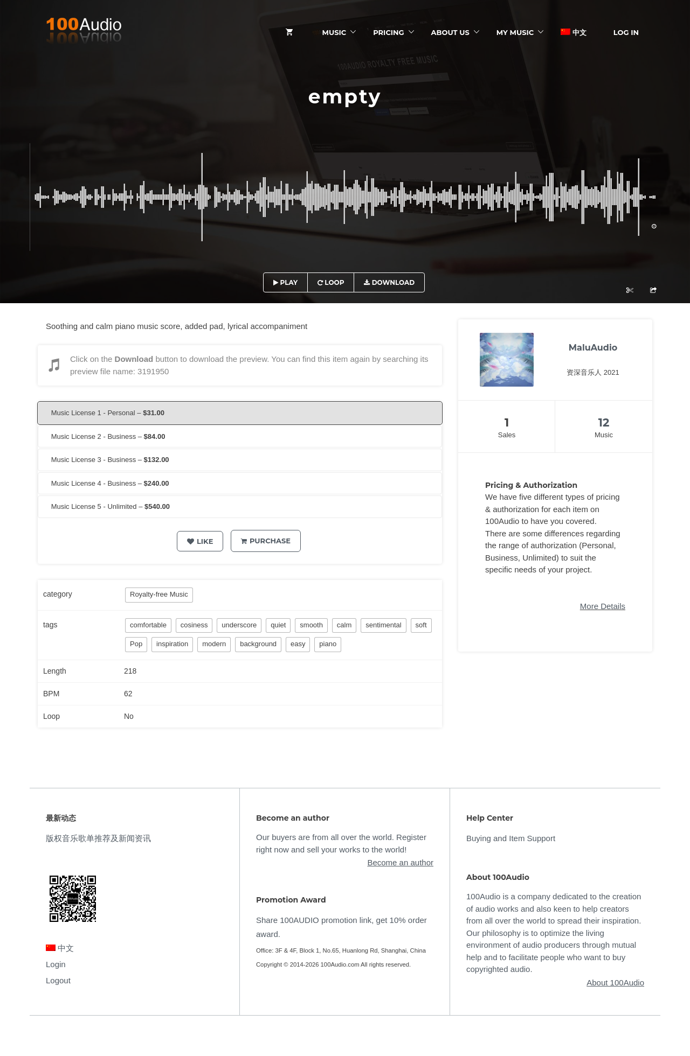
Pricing (388, 32)
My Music (515, 32)
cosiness (194, 625)
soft (421, 625)
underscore (239, 625)
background (258, 644)
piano (327, 644)
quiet (278, 625)
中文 (573, 32)
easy (298, 644)
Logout (58, 980)
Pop (136, 644)
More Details (602, 606)
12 (604, 422)
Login (56, 964)
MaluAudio (593, 347)
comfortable (148, 625)
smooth (311, 625)
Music (334, 32)
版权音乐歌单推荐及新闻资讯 (98, 838)
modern (214, 644)
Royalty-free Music (159, 594)
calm (344, 625)
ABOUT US (450, 32)
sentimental (383, 625)
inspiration (172, 644)
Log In (626, 32)
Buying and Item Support (510, 838)
